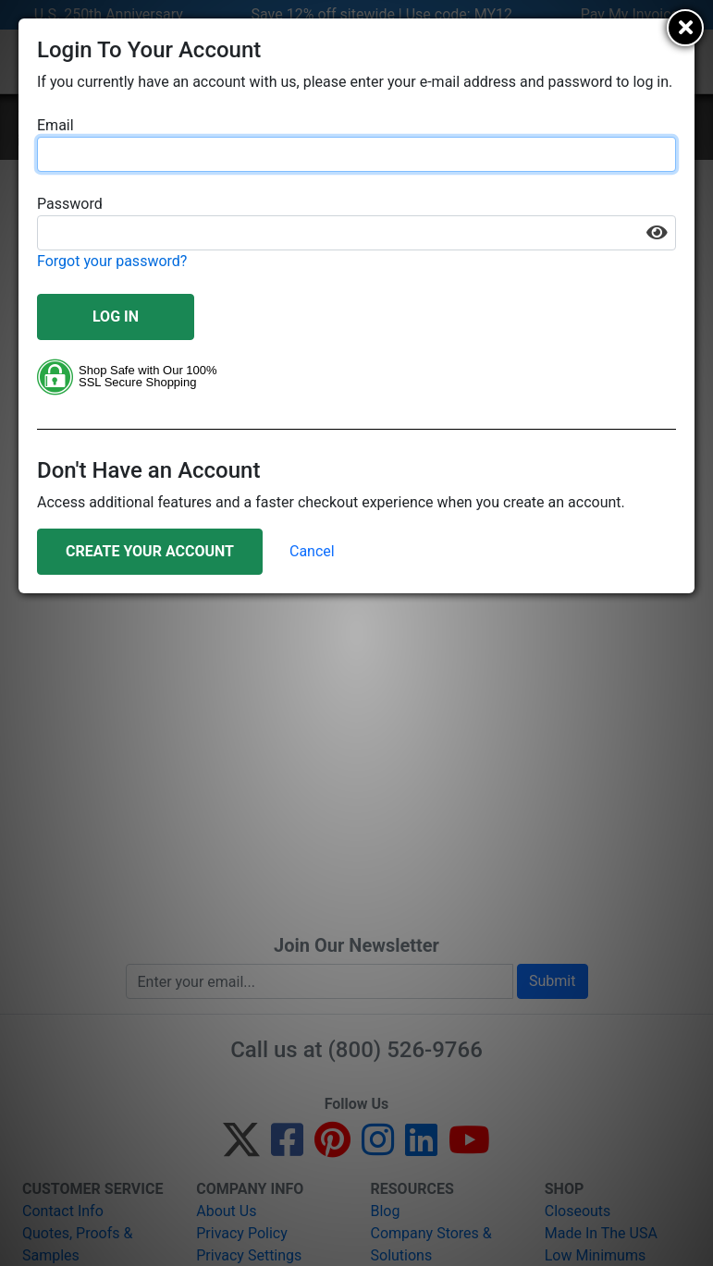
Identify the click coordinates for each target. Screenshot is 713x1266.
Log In (115, 316)
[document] (356, 305)
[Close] (685, 27)
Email (55, 125)
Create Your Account (150, 551)
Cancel (312, 551)
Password (70, 204)
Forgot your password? (112, 261)
